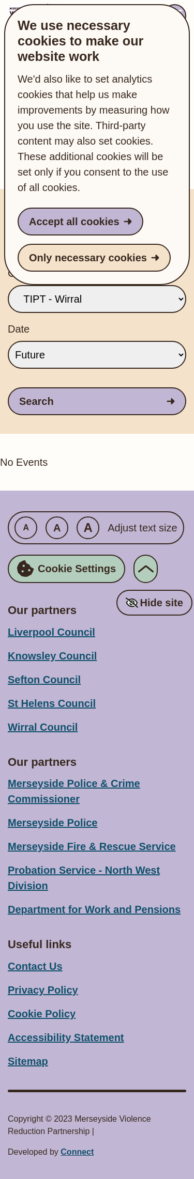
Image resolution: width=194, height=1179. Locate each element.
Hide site (161, 602)
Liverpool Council (51, 632)
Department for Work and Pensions (94, 909)
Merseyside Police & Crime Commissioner (74, 791)
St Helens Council (52, 703)
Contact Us (35, 966)
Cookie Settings (66, 568)
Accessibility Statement (66, 1037)
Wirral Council (43, 727)
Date (18, 329)
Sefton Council (44, 679)
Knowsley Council (52, 656)
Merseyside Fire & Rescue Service (92, 846)
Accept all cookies (74, 221)
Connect (77, 1151)
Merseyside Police (52, 822)
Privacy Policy (43, 990)
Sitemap (28, 1061)
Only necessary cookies (88, 257)
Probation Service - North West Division (84, 877)
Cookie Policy (42, 1013)
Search (36, 401)
